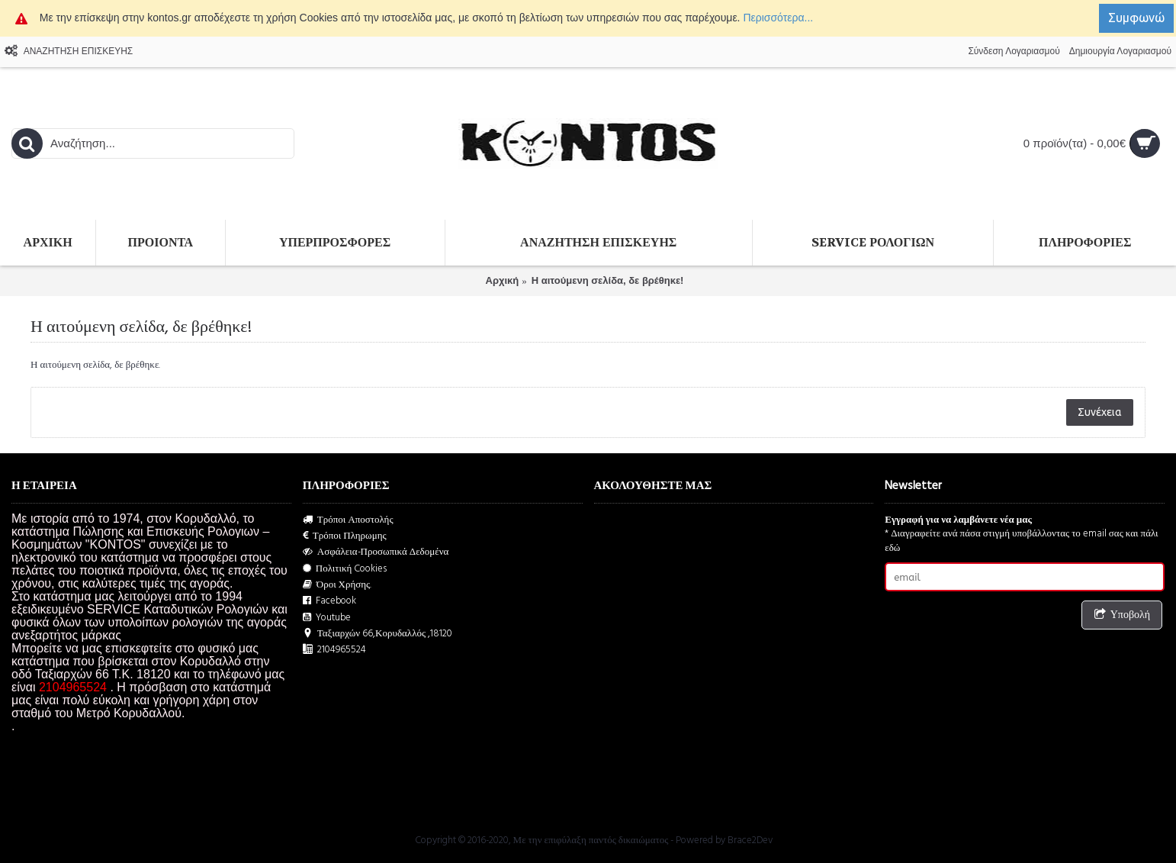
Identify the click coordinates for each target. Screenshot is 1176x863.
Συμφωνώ (1136, 17)
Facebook (329, 601)
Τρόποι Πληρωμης (345, 536)
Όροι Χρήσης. (337, 585)
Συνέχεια (1100, 412)
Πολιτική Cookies (345, 569)
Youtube (327, 617)
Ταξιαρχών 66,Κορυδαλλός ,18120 (377, 633)
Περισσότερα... (778, 17)
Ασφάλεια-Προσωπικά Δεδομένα (376, 552)
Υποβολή (1122, 615)
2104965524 (334, 649)
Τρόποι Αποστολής (348, 520)
